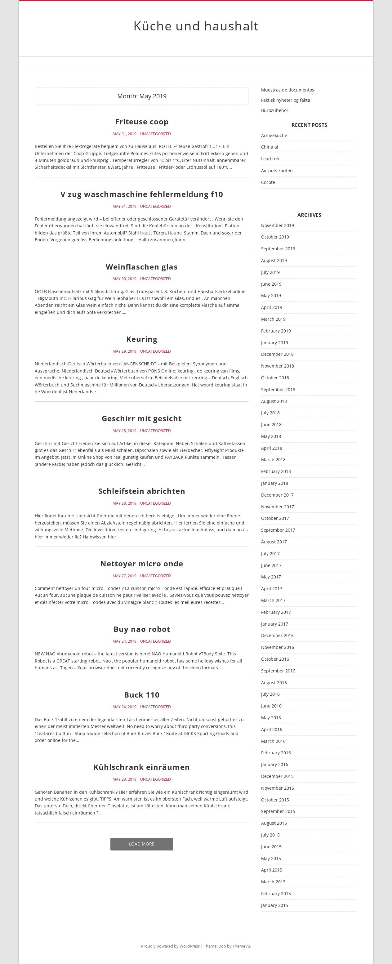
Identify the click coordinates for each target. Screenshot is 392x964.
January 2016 (274, 764)
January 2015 (274, 905)
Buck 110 (142, 695)
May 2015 (271, 858)
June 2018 (271, 424)
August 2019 (274, 260)
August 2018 (274, 401)
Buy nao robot (142, 629)
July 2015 (270, 835)
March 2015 (273, 882)
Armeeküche (274, 135)
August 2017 (274, 542)
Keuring (142, 339)
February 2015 (276, 893)
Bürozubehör (274, 110)
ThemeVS (241, 946)
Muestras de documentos (287, 90)
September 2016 (278, 671)
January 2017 (274, 624)
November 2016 (277, 647)
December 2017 (277, 495)
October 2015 (275, 800)
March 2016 (273, 741)
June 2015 (271, 847)
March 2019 (273, 319)
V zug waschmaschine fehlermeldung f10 (141, 194)
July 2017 (270, 553)
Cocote (268, 182)
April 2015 (271, 870)
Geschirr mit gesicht (142, 418)
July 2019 (270, 272)
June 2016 (271, 706)
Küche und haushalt (196, 25)
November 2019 (277, 225)
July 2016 (270, 694)
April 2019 (271, 307)
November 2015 (277, 788)
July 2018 (270, 413)
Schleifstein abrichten (141, 491)
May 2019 (271, 295)
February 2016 (276, 753)
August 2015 (274, 823)
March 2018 (273, 459)
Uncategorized (155, 134)
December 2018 (277, 354)
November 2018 (277, 366)
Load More (141, 844)
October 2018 (275, 378)
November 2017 (277, 507)
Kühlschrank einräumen (141, 767)
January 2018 (274, 483)
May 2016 (271, 718)
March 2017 (273, 600)
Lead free (271, 159)
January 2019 (274, 343)
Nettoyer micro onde (141, 563)
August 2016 (274, 682)
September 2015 (278, 811)
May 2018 (271, 436)
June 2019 (271, 284)
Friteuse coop (142, 121)
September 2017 (278, 530)
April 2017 (271, 588)
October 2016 (275, 659)
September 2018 (278, 389)
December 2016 (277, 635)
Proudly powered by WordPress (170, 946)
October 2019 (275, 237)
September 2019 (278, 249)
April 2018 (271, 448)
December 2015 (277, 776)
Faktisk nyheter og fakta (285, 100)
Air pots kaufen (277, 170)
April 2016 (271, 729)
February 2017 (276, 612)
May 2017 (271, 577)
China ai (269, 147)
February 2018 (276, 471)
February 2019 (276, 331)
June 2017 (271, 565)
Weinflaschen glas (142, 266)
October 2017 (275, 518)
